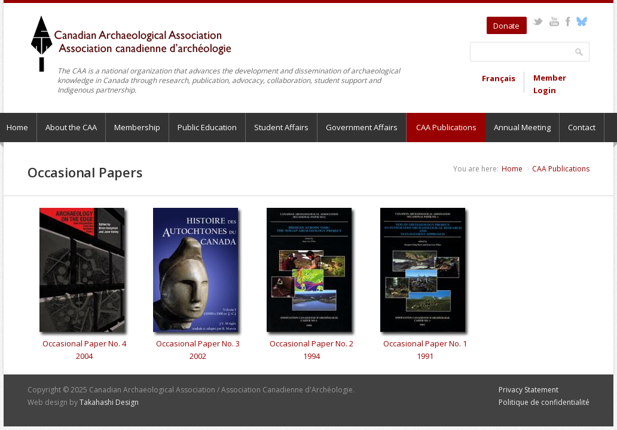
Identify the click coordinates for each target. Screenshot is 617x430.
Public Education (207, 127)
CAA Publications (446, 127)
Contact (581, 127)
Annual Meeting (522, 127)
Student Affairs (281, 127)
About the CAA (71, 127)
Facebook (568, 21)
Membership (137, 127)
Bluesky (581, 21)
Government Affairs (362, 127)
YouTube (554, 21)
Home (512, 169)
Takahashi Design (109, 402)
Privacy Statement (528, 390)
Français (498, 78)
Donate (506, 25)
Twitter (538, 21)
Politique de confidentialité (544, 402)
